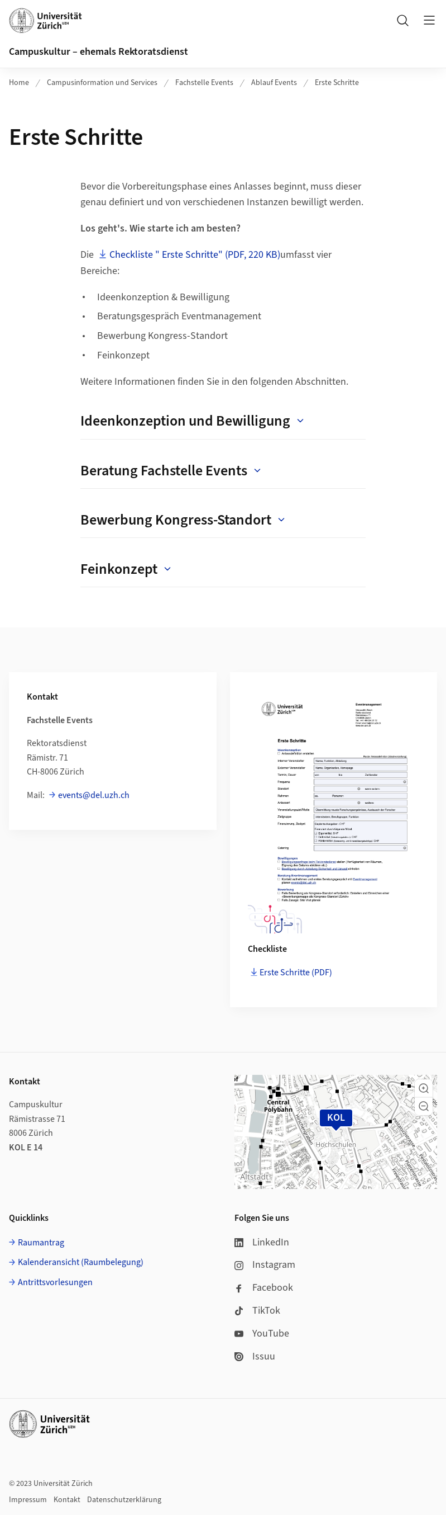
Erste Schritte (337, 82)
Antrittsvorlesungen (55, 1282)
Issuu (254, 1356)
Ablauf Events (274, 82)
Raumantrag (41, 1242)
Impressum (28, 1499)
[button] (424, 1088)
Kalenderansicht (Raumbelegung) (80, 1262)
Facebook (263, 1288)
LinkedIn (261, 1242)
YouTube (261, 1334)
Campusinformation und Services (102, 82)
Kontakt (67, 1499)
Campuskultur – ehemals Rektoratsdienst (98, 52)
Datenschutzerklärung (124, 1499)
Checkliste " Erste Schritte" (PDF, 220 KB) (194, 255)
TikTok (257, 1311)
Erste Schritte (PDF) (296, 972)
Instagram (264, 1265)
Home (19, 82)
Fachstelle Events (204, 82)
